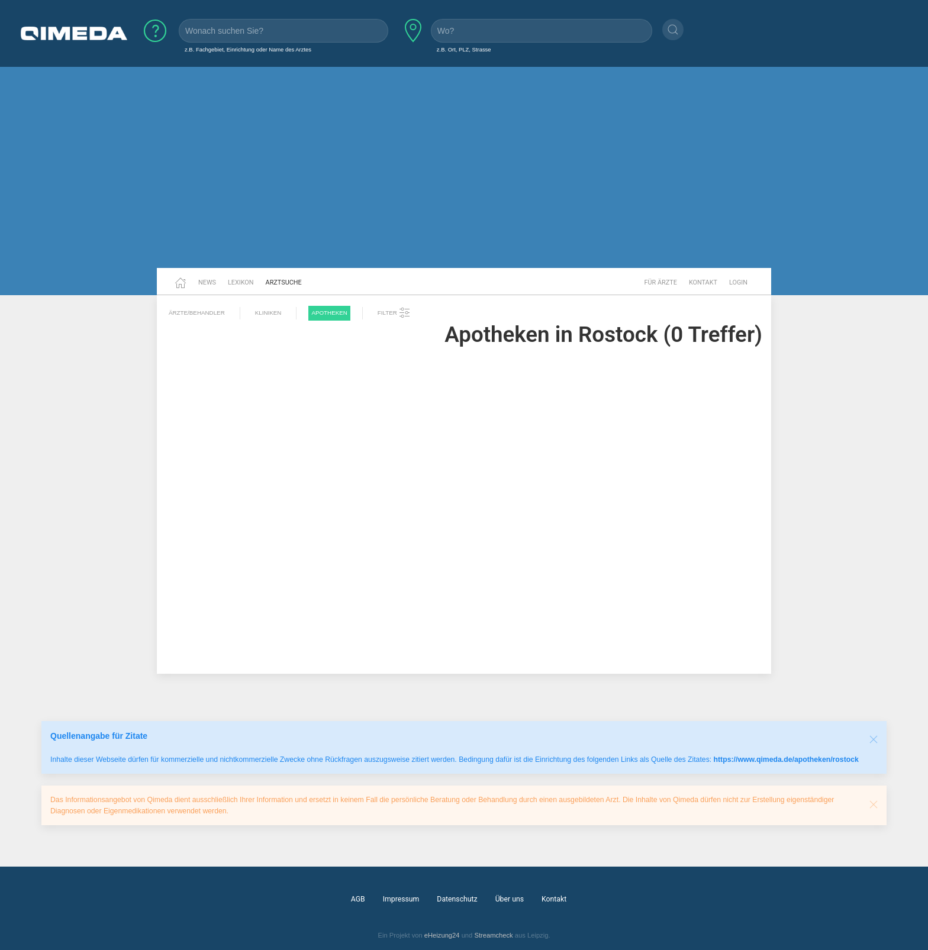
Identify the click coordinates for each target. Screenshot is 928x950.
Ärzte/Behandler (197, 312)
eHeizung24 (442, 935)
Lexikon (241, 282)
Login (738, 282)
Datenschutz (457, 899)
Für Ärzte (661, 282)
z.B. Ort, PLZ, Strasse (464, 49)
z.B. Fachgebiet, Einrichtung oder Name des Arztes (248, 49)
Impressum (401, 899)
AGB (358, 899)
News (207, 282)
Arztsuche (284, 282)
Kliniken (268, 312)
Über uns (509, 899)
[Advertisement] (464, 176)
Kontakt (703, 282)
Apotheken (329, 312)
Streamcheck (493, 935)
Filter (394, 313)
